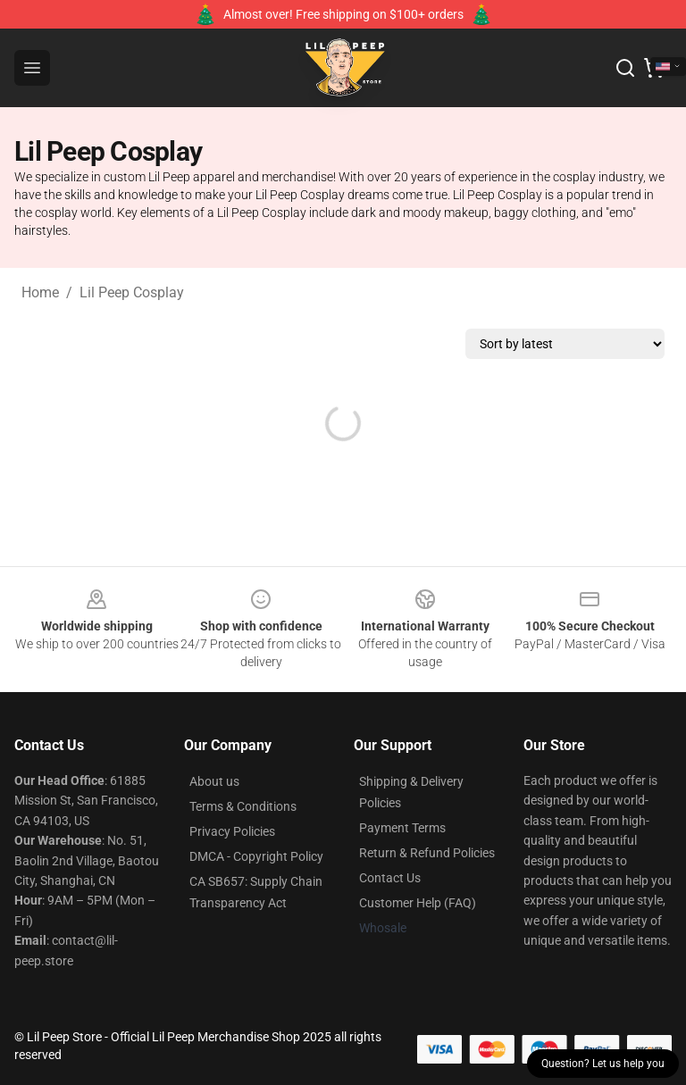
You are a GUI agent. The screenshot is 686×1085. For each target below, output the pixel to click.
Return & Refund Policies (427, 853)
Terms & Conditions (243, 806)
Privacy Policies (232, 831)
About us (214, 781)
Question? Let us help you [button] (603, 1063)
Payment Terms (402, 828)
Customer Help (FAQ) (417, 903)
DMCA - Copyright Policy (256, 856)
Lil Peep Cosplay (131, 292)
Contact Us (390, 878)
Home (40, 292)
